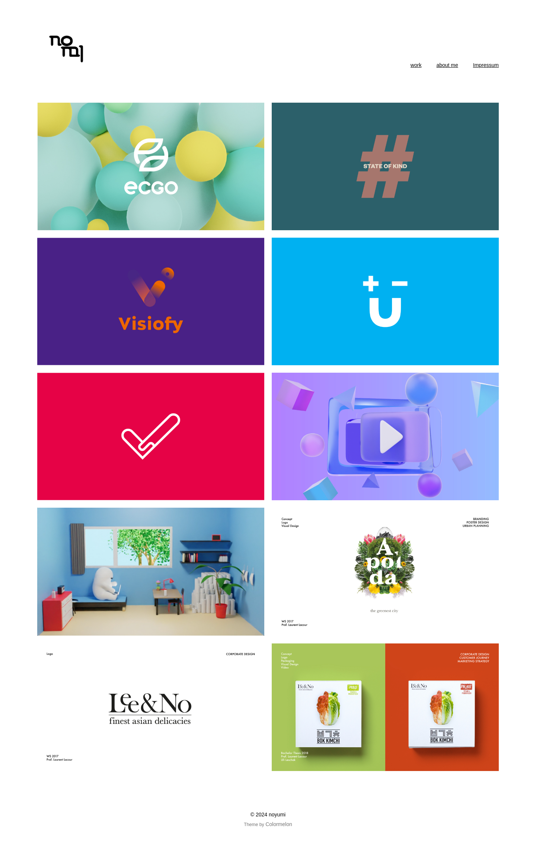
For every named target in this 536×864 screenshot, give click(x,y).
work (416, 65)
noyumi (277, 815)
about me (447, 65)
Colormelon (278, 824)
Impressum (486, 65)
